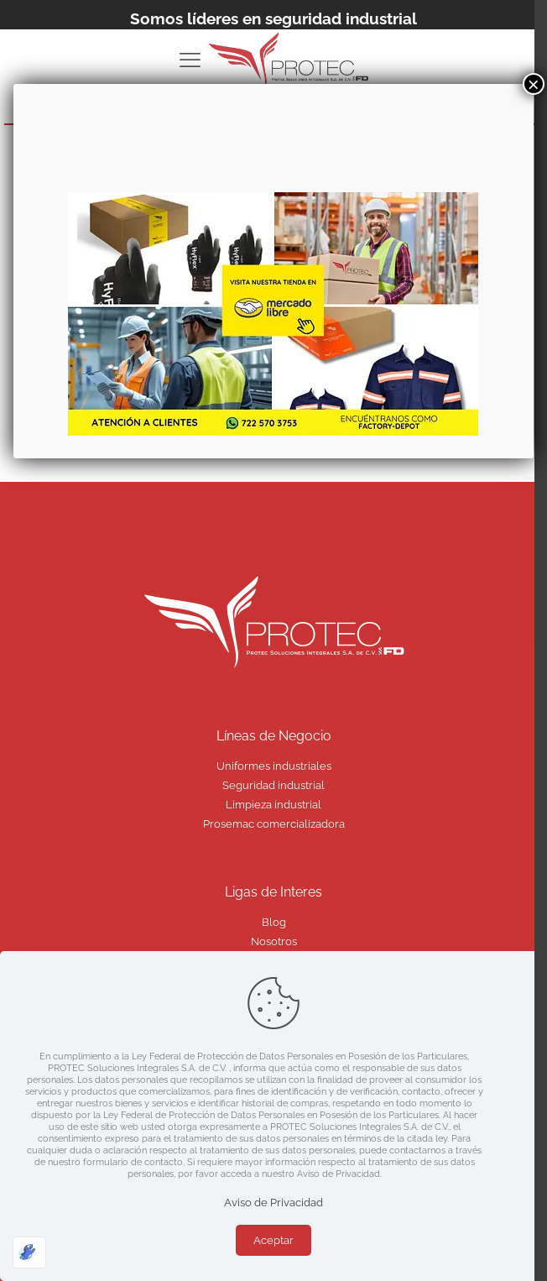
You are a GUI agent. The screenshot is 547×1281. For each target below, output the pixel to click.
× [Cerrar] (533, 84)
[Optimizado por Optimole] (29, 1252)
